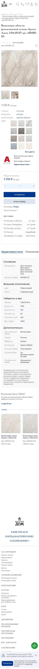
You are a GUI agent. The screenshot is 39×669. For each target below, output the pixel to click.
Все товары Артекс (22, 161)
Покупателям (8, 585)
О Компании (8, 648)
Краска (4, 568)
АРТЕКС (19, 114)
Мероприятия (6, 612)
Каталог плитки (7, 555)
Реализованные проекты (9, 625)
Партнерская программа (8, 632)
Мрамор (4, 560)
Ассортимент (8, 552)
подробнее (30, 232)
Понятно (7, 663)
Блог (3, 606)
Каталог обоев (6, 565)
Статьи (3, 609)
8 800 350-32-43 (19, 532)
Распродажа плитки (9, 578)
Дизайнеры (7, 619)
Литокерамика (6, 563)
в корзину (19, 194)
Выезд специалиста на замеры (8, 597)
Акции (3, 614)
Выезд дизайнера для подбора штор (8, 601)
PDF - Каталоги (8, 642)
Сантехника (5, 570)
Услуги (5, 590)
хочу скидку (19, 201)
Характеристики (21, 164)
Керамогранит (6, 558)
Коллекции (7, 638)
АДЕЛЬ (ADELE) (23, 118)
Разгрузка (5, 593)
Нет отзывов (18, 43)
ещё (22, 274)
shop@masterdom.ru (19, 536)
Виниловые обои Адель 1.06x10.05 (9, 437)
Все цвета (29, 152)
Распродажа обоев (8, 580)
